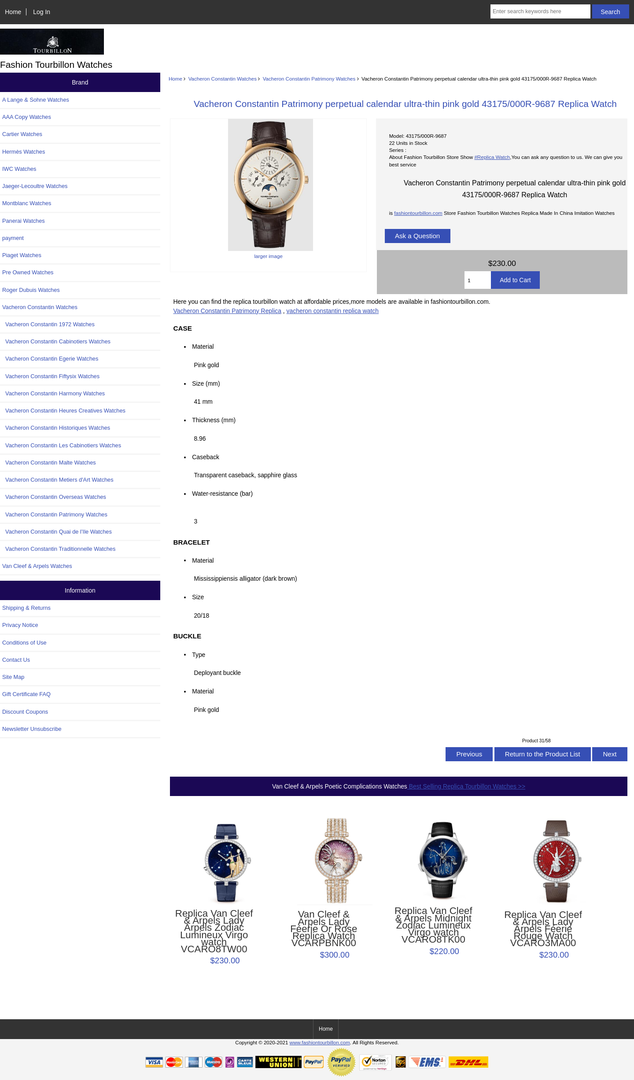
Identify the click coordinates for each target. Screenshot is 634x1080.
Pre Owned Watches (27, 272)
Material (203, 346)
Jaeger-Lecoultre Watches (34, 186)
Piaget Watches (21, 255)
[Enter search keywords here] (540, 11)
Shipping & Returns (26, 608)
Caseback (205, 457)
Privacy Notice (20, 625)
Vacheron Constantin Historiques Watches (56, 427)
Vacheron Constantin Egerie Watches (50, 358)
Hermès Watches (23, 151)
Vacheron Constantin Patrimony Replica (227, 310)
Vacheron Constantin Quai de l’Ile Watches (57, 531)
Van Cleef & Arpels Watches (37, 566)
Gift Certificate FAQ (26, 694)
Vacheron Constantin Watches (222, 78)
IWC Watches (19, 169)
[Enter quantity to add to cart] (477, 280)
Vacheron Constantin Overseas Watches (54, 497)
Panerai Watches (23, 220)
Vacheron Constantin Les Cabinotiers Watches (61, 445)
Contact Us (16, 659)
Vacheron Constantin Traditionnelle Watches (58, 549)
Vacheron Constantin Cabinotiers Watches (56, 341)
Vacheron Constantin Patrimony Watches (309, 78)
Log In (41, 11)
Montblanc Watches (27, 203)
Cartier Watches (22, 134)
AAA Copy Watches (26, 117)
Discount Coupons (25, 711)
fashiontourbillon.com (418, 213)
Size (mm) (206, 383)
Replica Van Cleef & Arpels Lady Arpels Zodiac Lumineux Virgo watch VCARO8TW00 (214, 931)
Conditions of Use (24, 642)
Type (198, 654)
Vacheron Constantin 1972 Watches (48, 324)
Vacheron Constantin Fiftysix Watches (51, 376)
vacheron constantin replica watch (333, 310)
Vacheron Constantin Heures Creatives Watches (63, 410)
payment (13, 238)
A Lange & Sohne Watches (35, 99)
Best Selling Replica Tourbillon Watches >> (466, 786)
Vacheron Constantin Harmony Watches (53, 393)
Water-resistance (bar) (225, 493)
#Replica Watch (492, 157)
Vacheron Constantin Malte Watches (49, 462)
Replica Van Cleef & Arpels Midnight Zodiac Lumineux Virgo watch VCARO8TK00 (433, 925)
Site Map (13, 677)
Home (13, 11)
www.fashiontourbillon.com (320, 1042)
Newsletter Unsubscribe (32, 729)
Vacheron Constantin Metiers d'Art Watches (58, 479)
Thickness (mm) (214, 420)
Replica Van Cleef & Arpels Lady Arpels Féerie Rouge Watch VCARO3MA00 (543, 929)
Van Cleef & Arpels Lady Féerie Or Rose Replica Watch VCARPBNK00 (323, 929)
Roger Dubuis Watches (31, 290)
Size (198, 597)
